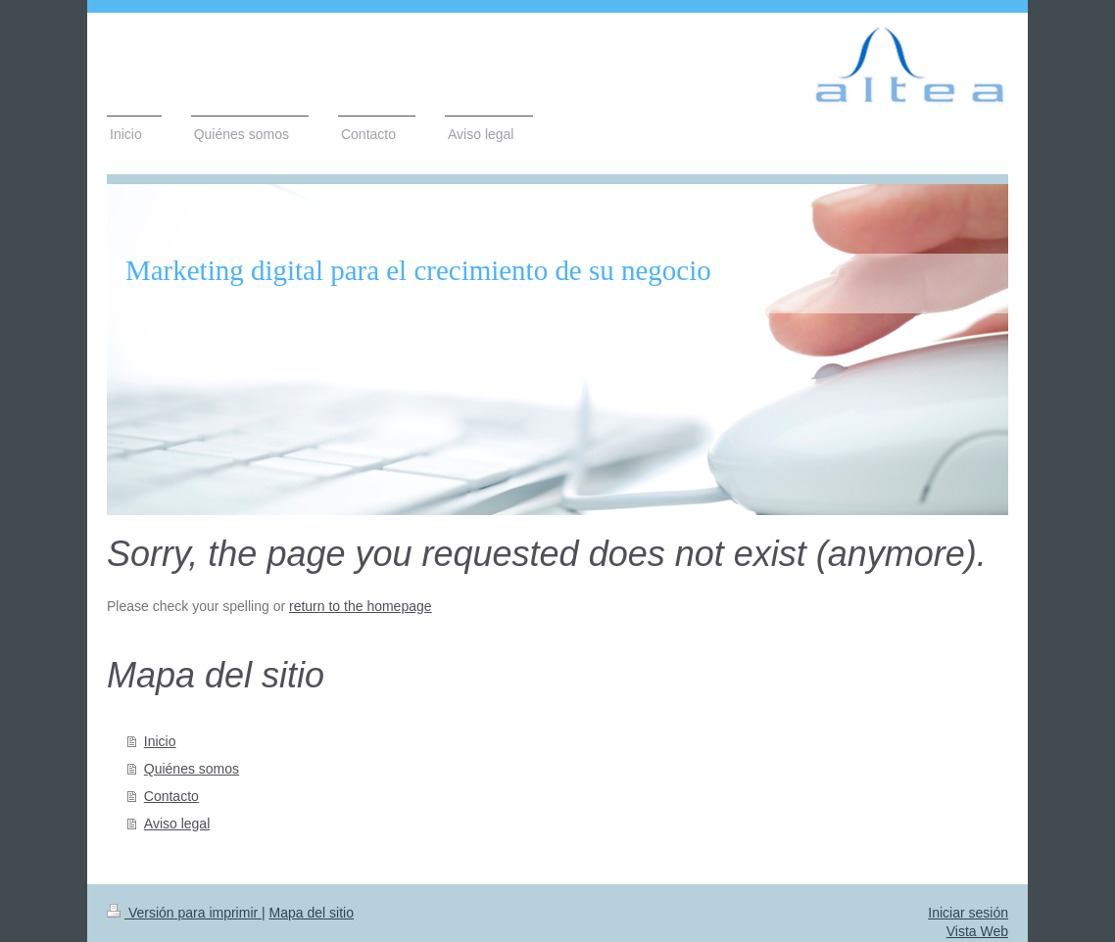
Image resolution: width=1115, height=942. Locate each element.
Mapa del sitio (311, 912)
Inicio (160, 741)
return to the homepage (360, 606)
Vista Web (977, 931)
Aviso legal (177, 823)
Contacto (171, 796)
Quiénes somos (191, 769)
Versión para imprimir (184, 912)
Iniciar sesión (968, 912)
